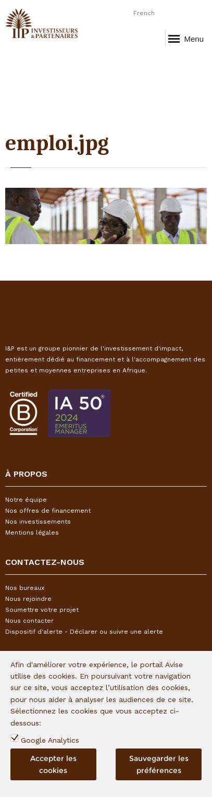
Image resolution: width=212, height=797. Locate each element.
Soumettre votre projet (42, 609)
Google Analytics (50, 740)
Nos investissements (38, 521)
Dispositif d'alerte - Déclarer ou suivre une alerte (84, 631)
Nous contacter (29, 620)
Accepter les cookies (53, 764)
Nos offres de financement (48, 510)
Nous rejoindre (28, 598)
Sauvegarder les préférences (159, 764)
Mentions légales (32, 532)
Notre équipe (26, 499)
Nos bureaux (24, 587)
